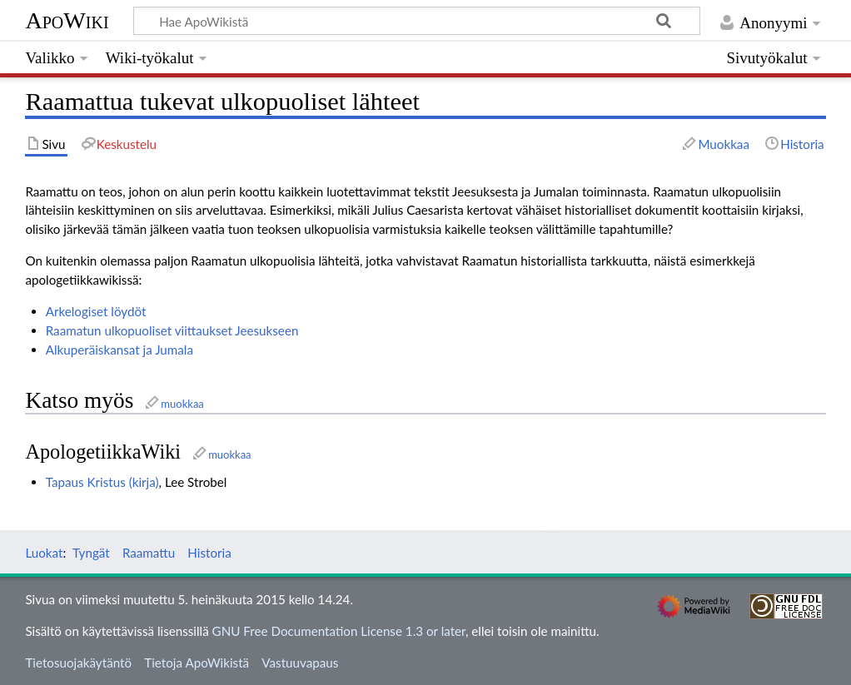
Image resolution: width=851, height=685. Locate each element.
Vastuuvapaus (299, 662)
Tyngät (91, 552)
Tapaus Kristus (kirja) (102, 481)
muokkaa (182, 403)
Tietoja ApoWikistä (196, 662)
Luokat (43, 552)
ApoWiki (66, 20)
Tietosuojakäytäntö (78, 662)
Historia (209, 552)
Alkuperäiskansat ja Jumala (119, 349)
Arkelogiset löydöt (96, 311)
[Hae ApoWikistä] (416, 20)
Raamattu (148, 552)
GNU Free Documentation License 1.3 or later (338, 630)
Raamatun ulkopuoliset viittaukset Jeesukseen (172, 330)
